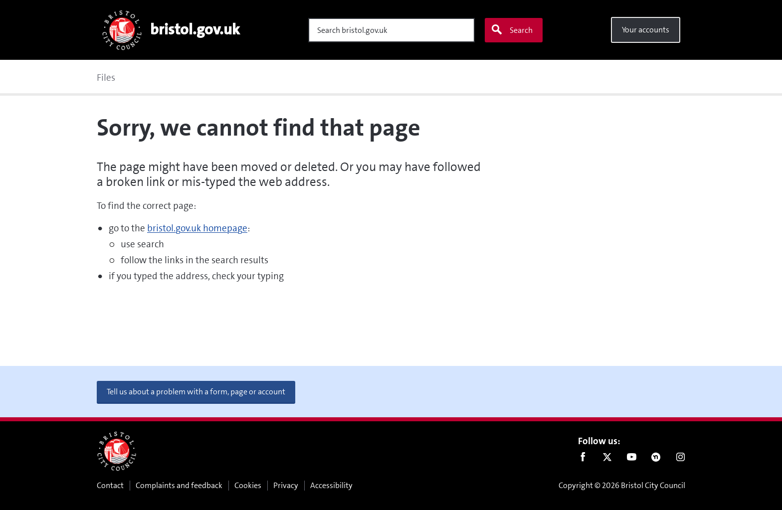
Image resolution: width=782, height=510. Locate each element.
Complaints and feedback (179, 485)
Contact (110, 485)
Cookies (247, 485)
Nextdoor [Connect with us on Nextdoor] (656, 459)
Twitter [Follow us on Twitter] (607, 459)
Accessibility (331, 485)
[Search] (391, 30)
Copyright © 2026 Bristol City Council (622, 485)
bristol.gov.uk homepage (197, 228)
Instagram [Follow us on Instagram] (680, 459)
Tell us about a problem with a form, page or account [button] (196, 391)
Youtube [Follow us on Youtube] (631, 459)
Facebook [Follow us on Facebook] (582, 459)
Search (512, 30)
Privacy (285, 485)
